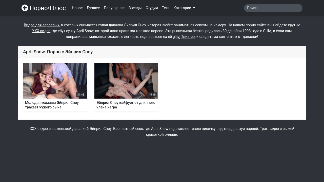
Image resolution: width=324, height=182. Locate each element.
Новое (77, 8)
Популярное (114, 8)
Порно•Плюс (44, 8)
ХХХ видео (41, 31)
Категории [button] (183, 8)
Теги (166, 8)
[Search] (273, 8)
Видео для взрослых (41, 25)
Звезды (135, 8)
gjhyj (176, 37)
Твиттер (188, 37)
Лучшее (93, 8)
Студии (152, 8)
